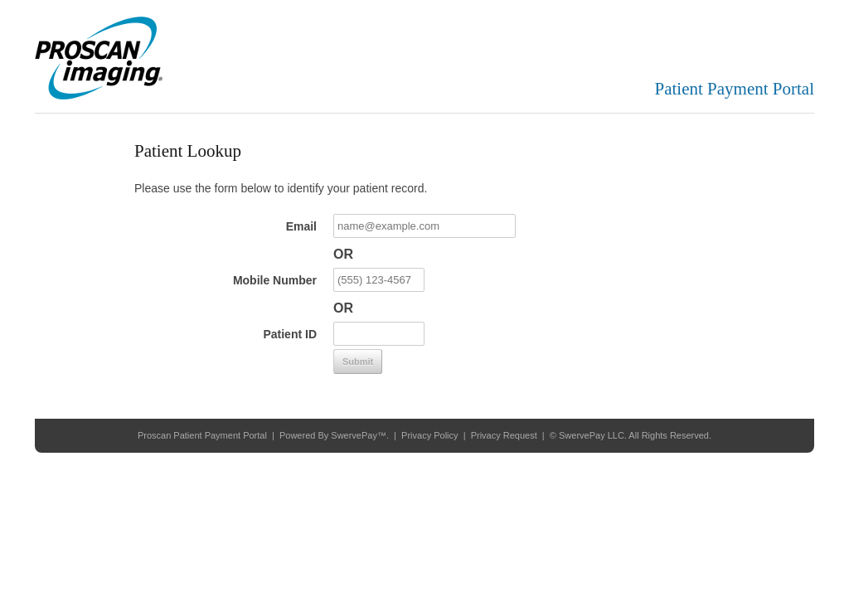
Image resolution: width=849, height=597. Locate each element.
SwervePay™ (358, 435)
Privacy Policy (429, 435)
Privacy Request (504, 435)
